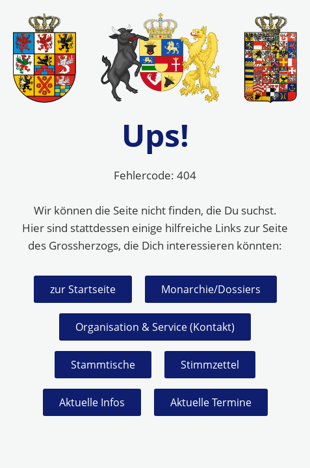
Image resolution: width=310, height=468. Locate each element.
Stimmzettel (210, 365)
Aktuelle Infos (92, 402)
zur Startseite (83, 289)
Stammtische (103, 365)
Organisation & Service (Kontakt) (155, 327)
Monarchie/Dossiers (211, 289)
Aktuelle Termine (211, 402)
